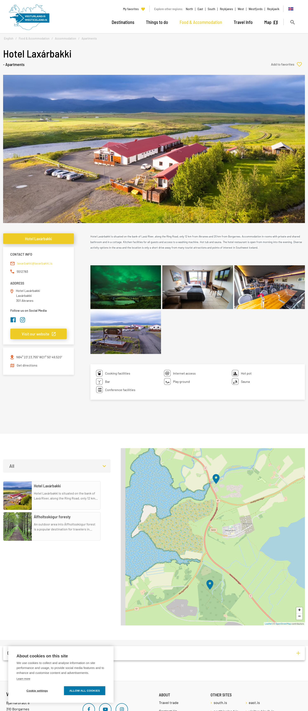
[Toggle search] (292, 22)
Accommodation (65, 38)
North (189, 9)
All (11, 466)
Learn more (23, 678)
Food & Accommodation (34, 38)
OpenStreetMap (283, 623)
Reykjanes (226, 9)
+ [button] (299, 610)
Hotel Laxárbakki (38, 238)
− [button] (299, 616)
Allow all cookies (84, 690)
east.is (254, 702)
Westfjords (256, 9)
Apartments (89, 38)
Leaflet (268, 623)
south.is (220, 702)
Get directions (27, 365)
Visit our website (35, 333)
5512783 (22, 271)
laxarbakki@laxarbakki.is (34, 263)
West (241, 9)
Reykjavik (273, 9)
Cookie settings (37, 690)
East (200, 9)
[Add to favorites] (288, 64)
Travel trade (169, 702)
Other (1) (15, 653)
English (8, 38)
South (211, 9)
